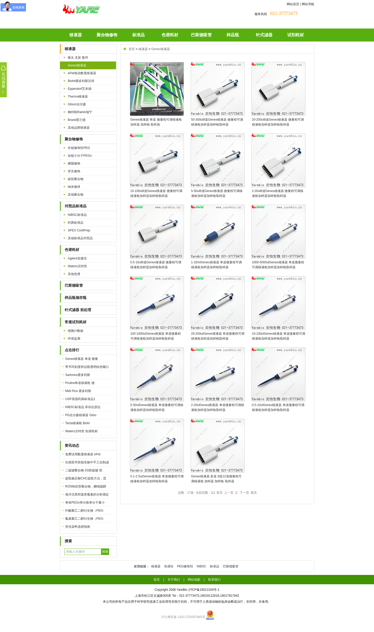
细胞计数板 (75, 331)
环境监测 (74, 338)
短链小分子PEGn (80, 155)
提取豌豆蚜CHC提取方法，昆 (85, 478)
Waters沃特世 (77, 266)
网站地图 (194, 579)
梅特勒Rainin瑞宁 (80, 112)
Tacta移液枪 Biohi (77, 423)
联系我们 (214, 579)
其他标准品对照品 (80, 238)
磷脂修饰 (74, 163)
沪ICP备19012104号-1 (203, 590)
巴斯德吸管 (201, 35)
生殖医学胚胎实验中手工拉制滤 (87, 462)
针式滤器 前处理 (78, 310)
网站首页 (293, 4)
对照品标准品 (75, 206)
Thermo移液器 (78, 96)
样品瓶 (232, 35)
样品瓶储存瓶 (75, 298)
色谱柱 (168, 566)
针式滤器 (264, 35)
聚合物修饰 (107, 35)
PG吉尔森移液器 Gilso (80, 415)
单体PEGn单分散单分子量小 (85, 502)
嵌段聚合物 (75, 179)
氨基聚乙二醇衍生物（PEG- (84, 518)
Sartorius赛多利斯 (77, 375)
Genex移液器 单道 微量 (81, 359)
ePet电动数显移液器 (82, 73)
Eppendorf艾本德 (79, 89)
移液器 (75, 35)
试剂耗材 (295, 35)
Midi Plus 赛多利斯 (78, 391)
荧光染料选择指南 (77, 526)
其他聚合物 (75, 194)
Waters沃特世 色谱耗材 (81, 431)
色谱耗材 (170, 35)
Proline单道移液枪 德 (80, 383)
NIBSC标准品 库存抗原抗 (83, 407)
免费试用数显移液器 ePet (83, 454)
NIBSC (201, 566)
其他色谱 (74, 274)
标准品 (138, 35)
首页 (132, 49)
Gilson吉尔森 (77, 104)
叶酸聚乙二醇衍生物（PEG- (84, 510)
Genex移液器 (77, 65)
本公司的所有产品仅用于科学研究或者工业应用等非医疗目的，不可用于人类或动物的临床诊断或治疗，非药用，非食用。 (187, 601)
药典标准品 (75, 222)
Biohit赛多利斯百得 (81, 81)
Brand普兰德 (76, 120)
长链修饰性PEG (79, 148)
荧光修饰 (74, 171)
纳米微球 (74, 187)
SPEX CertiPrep (79, 230)
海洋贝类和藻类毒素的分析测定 (87, 494)
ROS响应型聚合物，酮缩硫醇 (85, 486)
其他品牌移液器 (79, 127)
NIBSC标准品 (77, 215)
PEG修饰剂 (185, 566)
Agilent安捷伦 (77, 258)
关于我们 (174, 579)
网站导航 (308, 4)
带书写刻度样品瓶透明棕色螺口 (87, 367)
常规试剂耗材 (75, 322)
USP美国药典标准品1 (80, 399)
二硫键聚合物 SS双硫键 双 (83, 470)
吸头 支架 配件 (78, 57)
